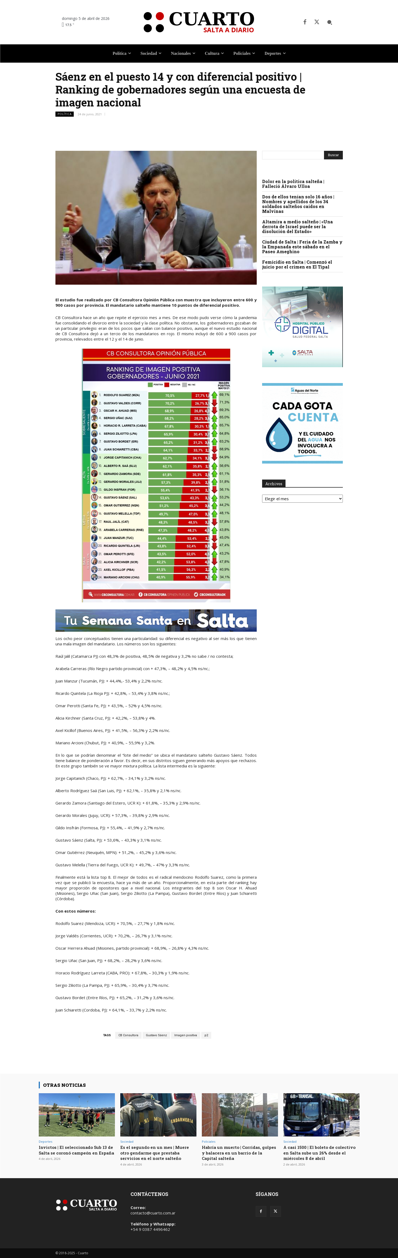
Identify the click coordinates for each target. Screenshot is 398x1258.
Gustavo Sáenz (156, 1035)
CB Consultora (128, 1035)
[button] (329, 22)
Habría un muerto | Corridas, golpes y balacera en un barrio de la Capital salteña (237, 1152)
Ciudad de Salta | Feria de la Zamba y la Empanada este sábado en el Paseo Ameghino (302, 246)
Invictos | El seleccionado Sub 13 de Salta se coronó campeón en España (76, 1152)
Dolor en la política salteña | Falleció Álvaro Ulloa (293, 183)
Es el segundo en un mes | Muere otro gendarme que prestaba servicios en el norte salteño (157, 1152)
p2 (206, 1035)
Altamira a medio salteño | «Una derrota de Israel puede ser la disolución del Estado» (297, 226)
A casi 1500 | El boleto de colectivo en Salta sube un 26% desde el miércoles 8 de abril (318, 1152)
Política (64, 114)
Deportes (45, 1141)
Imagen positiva (185, 1035)
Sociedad (126, 1141)
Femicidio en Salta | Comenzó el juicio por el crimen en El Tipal (297, 264)
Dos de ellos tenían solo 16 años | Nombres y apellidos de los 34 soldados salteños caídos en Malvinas (298, 204)
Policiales (208, 1141)
